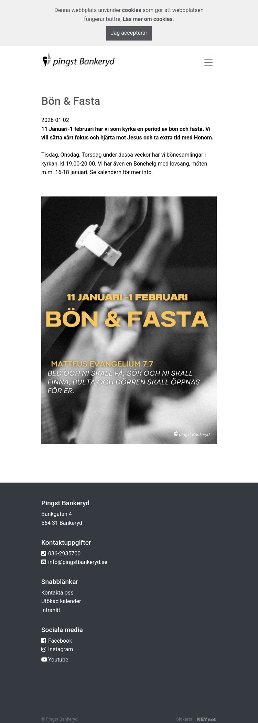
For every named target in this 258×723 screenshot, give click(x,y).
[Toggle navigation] (208, 62)
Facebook (60, 640)
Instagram (60, 649)
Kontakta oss (57, 592)
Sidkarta (184, 719)
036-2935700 (64, 553)
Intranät (50, 610)
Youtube (58, 659)
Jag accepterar (129, 33)
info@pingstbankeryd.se (77, 562)
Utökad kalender (61, 601)
